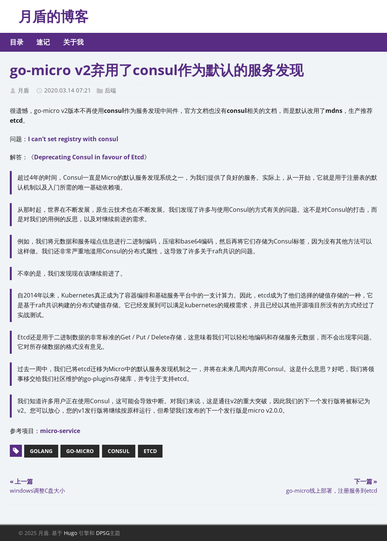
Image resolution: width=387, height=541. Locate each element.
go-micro (80, 451)
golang (41, 451)
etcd (150, 451)
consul (119, 451)
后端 (110, 90)
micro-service (60, 431)
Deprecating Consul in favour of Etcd (89, 157)
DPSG (103, 532)
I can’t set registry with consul (73, 139)
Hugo (70, 532)
